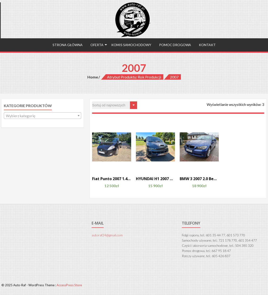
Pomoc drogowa (175, 45)
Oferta (96, 45)
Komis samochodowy (131, 45)
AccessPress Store (69, 285)
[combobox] (42, 115)
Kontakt (207, 45)
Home (92, 77)
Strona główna (68, 45)
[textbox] (42, 116)
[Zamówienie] (114, 105)
